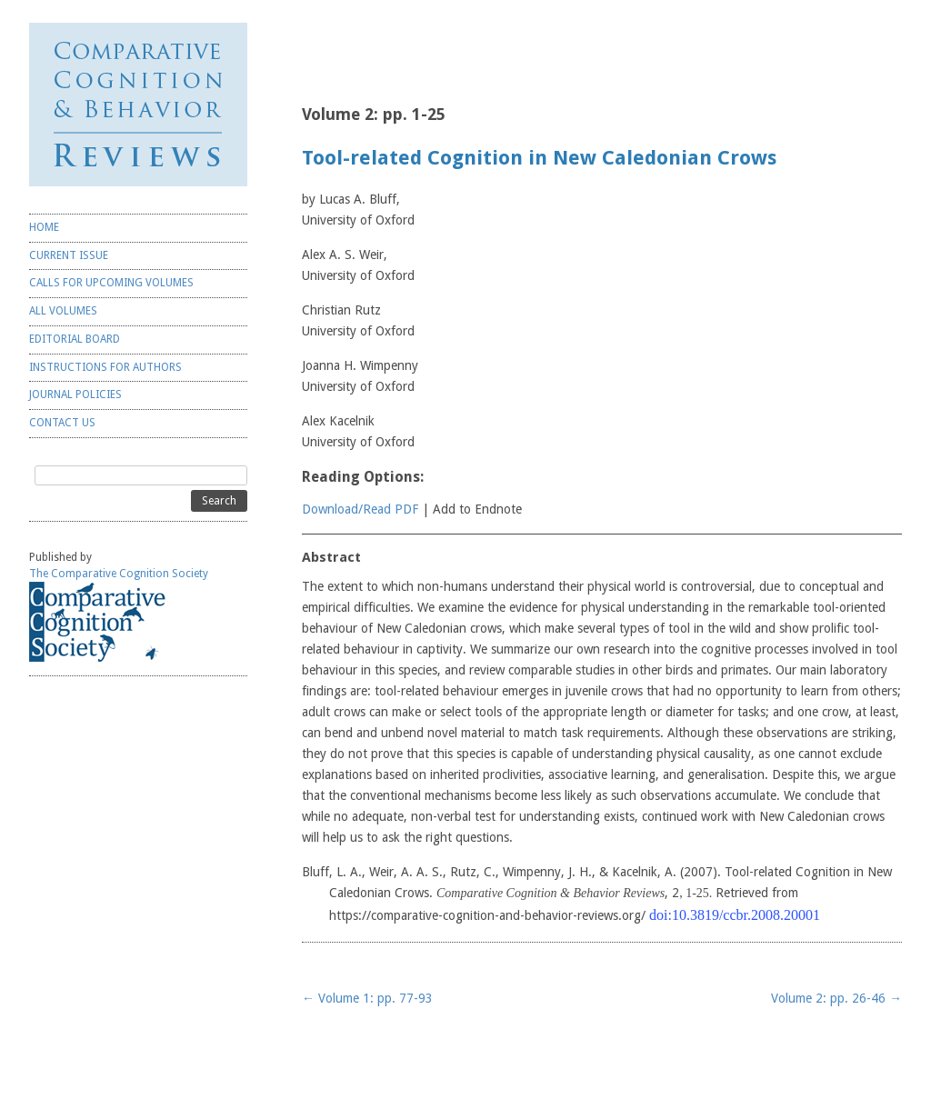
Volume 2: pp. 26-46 (836, 998)
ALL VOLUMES (63, 311)
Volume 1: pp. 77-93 (367, 998)
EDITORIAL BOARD (74, 339)
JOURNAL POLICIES (75, 394)
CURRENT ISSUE (68, 255)
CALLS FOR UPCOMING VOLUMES (111, 282)
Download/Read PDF (360, 509)
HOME (44, 227)
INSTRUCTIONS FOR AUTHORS (105, 367)
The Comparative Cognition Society (118, 573)
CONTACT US (62, 422)
